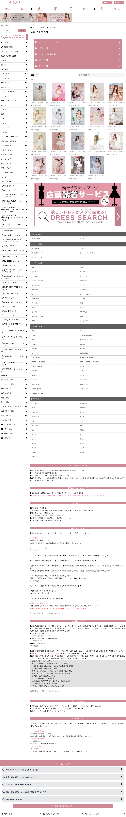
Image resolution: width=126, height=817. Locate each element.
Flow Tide (83, 380)
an (81, 331)
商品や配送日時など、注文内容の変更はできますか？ (26, 792)
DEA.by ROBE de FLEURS (89, 362)
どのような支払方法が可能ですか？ (19, 784)
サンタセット (36, 272)
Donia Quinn (36, 389)
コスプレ (83, 272)
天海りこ (83, 430)
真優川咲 (83, 407)
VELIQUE (35, 371)
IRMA (34, 339)
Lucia (34, 380)
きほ (81, 425)
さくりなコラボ (85, 321)
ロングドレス (84, 248)
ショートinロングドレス (88, 253)
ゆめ (33, 407)
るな (81, 439)
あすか (34, 434)
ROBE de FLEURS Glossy (41, 362)
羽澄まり (83, 452)
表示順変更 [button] (84, 75)
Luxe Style (36, 357)
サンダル (35, 276)
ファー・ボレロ (85, 294)
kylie (33, 353)
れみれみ (35, 412)
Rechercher (36, 384)
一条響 (82, 448)
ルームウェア (36, 298)
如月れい (35, 425)
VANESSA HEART (86, 384)
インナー (83, 285)
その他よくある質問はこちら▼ (63, 806)
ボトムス (35, 312)
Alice (34, 331)
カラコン (35, 303)
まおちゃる (35, 416)
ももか (82, 416)
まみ (33, 430)
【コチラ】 (45, 593)
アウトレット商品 (37, 316)
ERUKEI (35, 348)
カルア (34, 421)
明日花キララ (84, 403)
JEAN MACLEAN (86, 339)
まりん (82, 412)
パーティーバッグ (37, 281)
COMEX (82, 344)
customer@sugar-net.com (40, 636)
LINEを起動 (34, 646)
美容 (33, 307)
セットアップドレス (38, 257)
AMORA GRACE (37, 393)
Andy (34, 335)
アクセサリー (84, 276)
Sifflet (82, 375)
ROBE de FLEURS (86, 357)
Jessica (83, 348)
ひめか (34, 452)
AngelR (34, 344)
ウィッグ (83, 298)
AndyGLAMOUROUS (87, 335)
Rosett (34, 375)
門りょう (35, 448)
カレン (82, 443)
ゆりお (34, 439)
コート (34, 294)
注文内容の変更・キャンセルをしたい (20, 777)
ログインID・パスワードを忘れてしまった (22, 770)
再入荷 (82, 238)
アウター (35, 289)
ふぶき (34, 443)
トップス (83, 307)
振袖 (33, 321)
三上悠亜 (35, 403)
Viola (82, 371)
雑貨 (81, 303)
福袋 (81, 316)
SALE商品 (83, 312)
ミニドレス (35, 248)
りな (81, 421)
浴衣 (33, 267)
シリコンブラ (36, 285)
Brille (82, 366)
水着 (81, 267)
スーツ (82, 257)
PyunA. (34, 457)
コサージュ (83, 281)
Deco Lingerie (37, 366)
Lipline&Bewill (85, 353)
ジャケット (83, 289)
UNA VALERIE (85, 389)
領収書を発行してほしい (15, 799)
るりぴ (82, 434)
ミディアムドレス (37, 253)
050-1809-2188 (36, 641)
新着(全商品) (36, 238)
